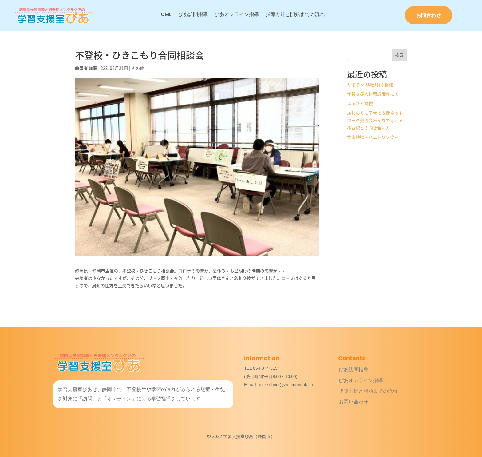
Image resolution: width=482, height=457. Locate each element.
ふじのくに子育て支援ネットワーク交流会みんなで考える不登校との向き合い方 (375, 120)
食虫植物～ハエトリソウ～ (373, 137)
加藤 (93, 68)
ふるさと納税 (360, 103)
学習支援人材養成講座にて (373, 94)
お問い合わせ (353, 401)
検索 (399, 55)
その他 (137, 68)
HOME (164, 15)
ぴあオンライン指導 (237, 15)
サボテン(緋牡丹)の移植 (370, 84)
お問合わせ (428, 15)
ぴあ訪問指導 (193, 15)
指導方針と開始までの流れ (295, 15)
